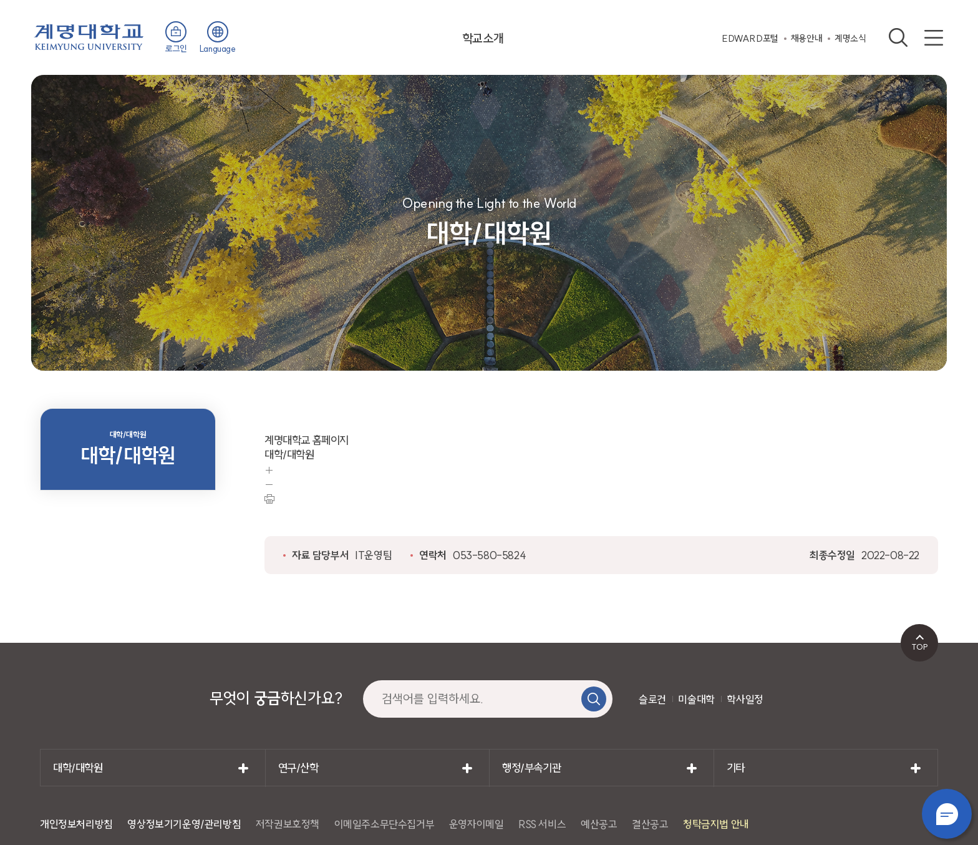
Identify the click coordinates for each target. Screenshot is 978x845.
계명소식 (850, 38)
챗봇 (947, 814)
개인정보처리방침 (76, 824)
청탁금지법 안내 (716, 824)
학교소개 (482, 38)
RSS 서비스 (542, 824)
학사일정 (745, 699)
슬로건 (652, 699)
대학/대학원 (78, 768)
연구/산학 (298, 768)
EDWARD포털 (750, 38)
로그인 (176, 48)
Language (218, 48)
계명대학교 (89, 36)
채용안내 (806, 38)
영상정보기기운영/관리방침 (184, 824)
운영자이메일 (476, 824)
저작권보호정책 (287, 824)
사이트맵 (934, 37)
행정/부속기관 (531, 768)
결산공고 (650, 824)
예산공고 (599, 824)
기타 (736, 768)
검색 (898, 37)
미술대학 (696, 699)
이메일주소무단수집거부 (384, 824)
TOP (919, 647)
